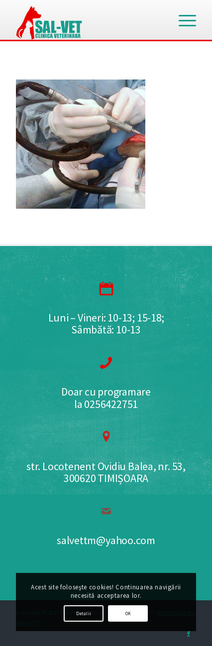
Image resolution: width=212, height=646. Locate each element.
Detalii (83, 613)
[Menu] (182, 20)
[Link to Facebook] (188, 633)
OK (128, 613)
